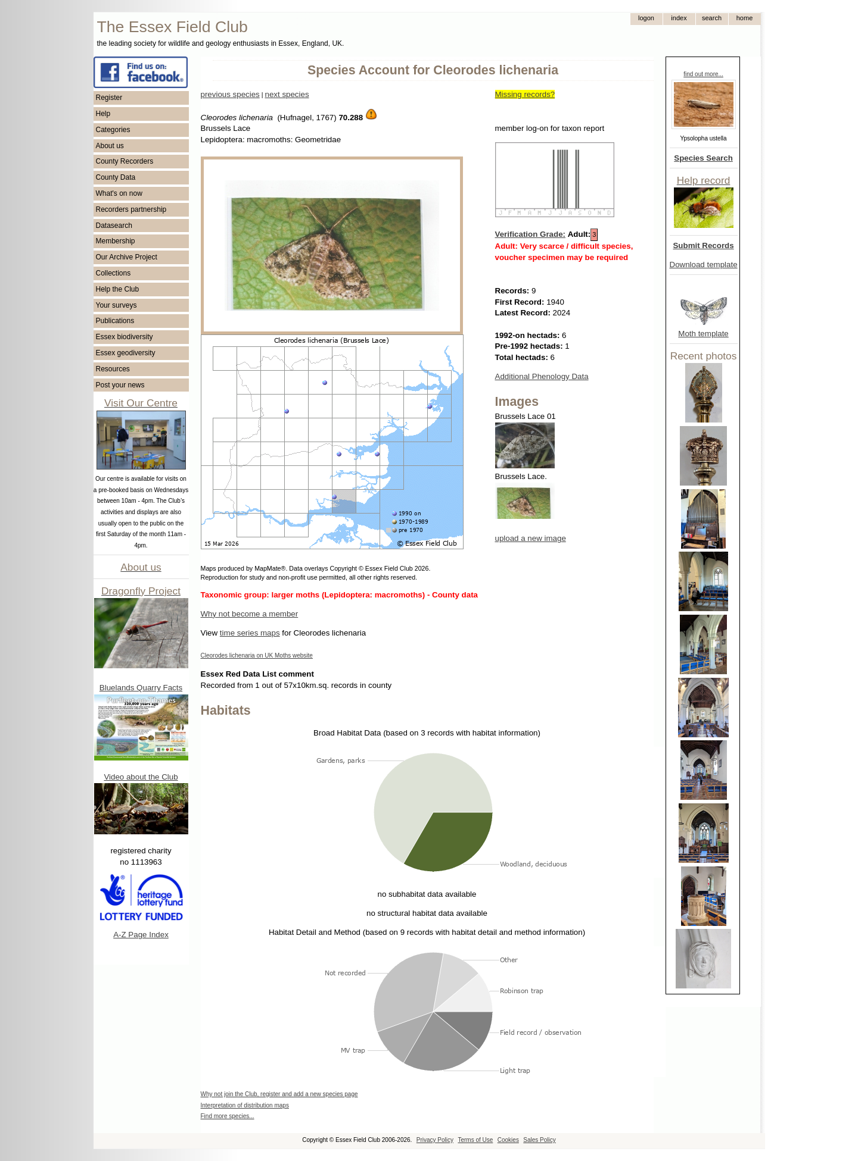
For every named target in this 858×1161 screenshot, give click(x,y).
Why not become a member (250, 613)
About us (110, 146)
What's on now (119, 193)
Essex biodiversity (124, 337)
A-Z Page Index (141, 934)
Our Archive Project (126, 257)
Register (109, 97)
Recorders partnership (131, 209)
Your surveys (116, 305)
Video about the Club (141, 776)
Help (103, 113)
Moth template (703, 333)
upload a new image (530, 538)
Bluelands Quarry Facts (141, 687)
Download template (704, 264)
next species (287, 94)
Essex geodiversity (126, 353)
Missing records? (525, 94)
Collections (113, 273)
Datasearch (114, 225)
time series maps (250, 632)
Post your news (120, 385)
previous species (230, 94)
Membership (115, 241)
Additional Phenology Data (542, 376)
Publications (115, 321)
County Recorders (125, 161)
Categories (113, 130)
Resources (113, 369)
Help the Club (117, 289)
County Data (116, 177)
